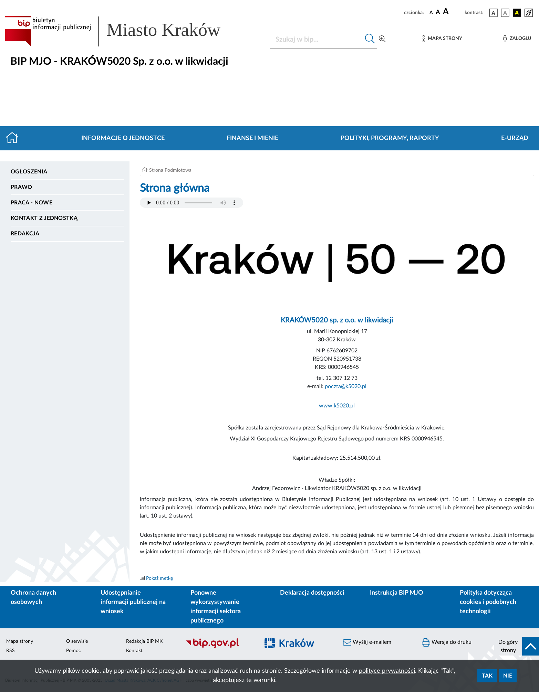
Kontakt (134, 650)
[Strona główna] (15, 138)
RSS (10, 650)
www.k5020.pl (337, 405)
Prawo (21, 187)
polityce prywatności (387, 671)
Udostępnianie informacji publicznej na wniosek (133, 602)
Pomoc (73, 650)
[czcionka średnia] (438, 12)
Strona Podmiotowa (170, 170)
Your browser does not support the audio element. (191, 203)
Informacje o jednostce (123, 138)
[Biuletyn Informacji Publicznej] (219, 647)
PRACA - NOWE (31, 202)
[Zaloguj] (517, 38)
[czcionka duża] (452, 12)
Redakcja (25, 233)
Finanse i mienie (252, 138)
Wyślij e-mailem (367, 642)
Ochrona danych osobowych (33, 597)
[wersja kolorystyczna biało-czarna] (505, 13)
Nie (507, 676)
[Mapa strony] (442, 38)
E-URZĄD (514, 138)
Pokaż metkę (159, 578)
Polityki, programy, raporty (390, 138)
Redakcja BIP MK (144, 641)
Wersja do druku (446, 642)
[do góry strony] (516, 646)
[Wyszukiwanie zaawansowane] (382, 39)
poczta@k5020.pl (345, 386)
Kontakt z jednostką (44, 218)
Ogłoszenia (29, 171)
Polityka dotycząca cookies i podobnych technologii (488, 602)
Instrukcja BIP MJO (396, 593)
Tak (487, 676)
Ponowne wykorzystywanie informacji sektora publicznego (215, 607)
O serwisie (77, 641)
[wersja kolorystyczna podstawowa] (493, 13)
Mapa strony (19, 641)
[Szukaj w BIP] (317, 39)
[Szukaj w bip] (370, 39)
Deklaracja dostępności (312, 593)
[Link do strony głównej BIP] (122, 31)
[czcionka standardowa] (431, 12)
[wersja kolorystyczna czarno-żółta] (517, 13)
